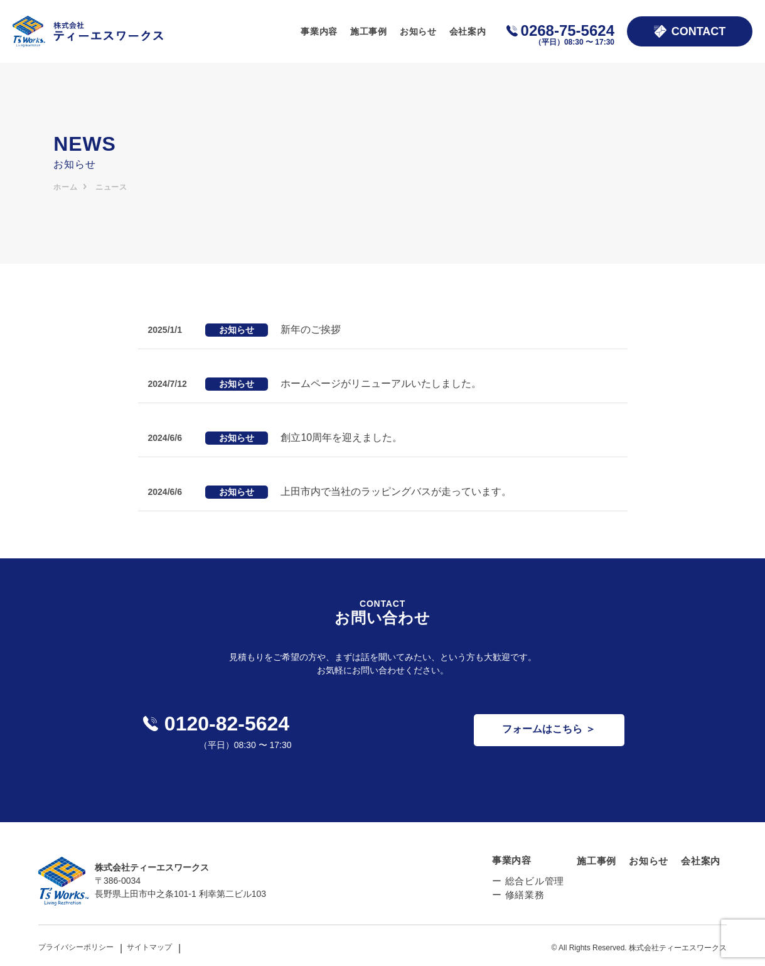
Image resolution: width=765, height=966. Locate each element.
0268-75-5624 (567, 34)
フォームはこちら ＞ (548, 729)
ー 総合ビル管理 (528, 881)
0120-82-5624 (216, 723)
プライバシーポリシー (76, 947)
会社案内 (467, 31)
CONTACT (690, 31)
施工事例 (368, 31)
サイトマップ (149, 947)
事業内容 (319, 31)
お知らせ (418, 31)
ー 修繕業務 (518, 894)
